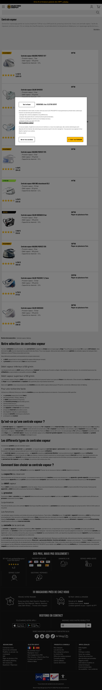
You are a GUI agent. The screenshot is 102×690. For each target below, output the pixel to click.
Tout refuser (27, 104)
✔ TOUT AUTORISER (75, 139)
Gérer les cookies (27, 139)
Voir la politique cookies (26, 123)
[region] (51, 121)
